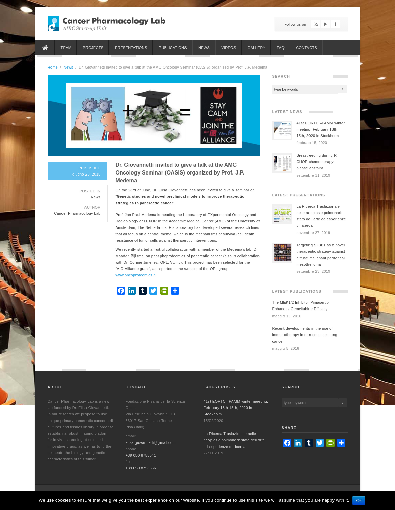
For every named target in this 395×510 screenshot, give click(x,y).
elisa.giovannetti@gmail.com (151, 442)
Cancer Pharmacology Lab (77, 213)
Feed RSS (315, 24)
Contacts (306, 48)
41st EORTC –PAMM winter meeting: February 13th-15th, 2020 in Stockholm (321, 129)
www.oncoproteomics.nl (136, 275)
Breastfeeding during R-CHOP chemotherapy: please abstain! (317, 161)
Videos (228, 48)
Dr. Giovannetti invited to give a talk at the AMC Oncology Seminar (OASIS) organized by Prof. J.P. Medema (180, 172)
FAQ (281, 48)
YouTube (325, 24)
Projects (93, 48)
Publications (173, 48)
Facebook (335, 24)
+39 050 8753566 (141, 468)
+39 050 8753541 (141, 455)
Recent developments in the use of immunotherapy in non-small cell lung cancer (304, 334)
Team (66, 48)
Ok (359, 500)
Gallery (257, 48)
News (204, 48)
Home (45, 47)
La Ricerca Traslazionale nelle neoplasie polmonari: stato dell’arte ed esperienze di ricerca (234, 440)
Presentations (131, 48)
